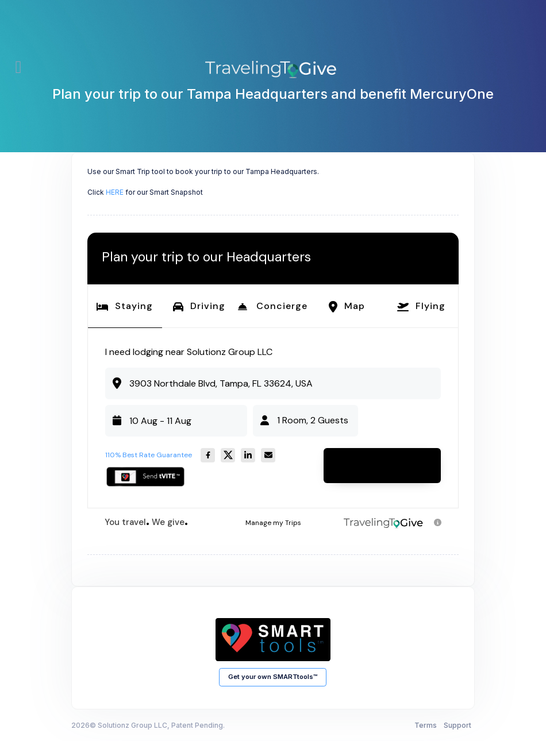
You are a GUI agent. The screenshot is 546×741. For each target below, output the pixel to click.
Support (457, 725)
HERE (115, 192)
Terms (425, 725)
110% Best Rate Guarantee (148, 455)
